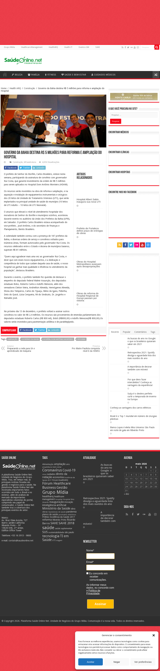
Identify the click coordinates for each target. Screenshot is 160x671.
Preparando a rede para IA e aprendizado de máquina (23, 348)
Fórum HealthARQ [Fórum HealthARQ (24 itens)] (60, 480)
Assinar (100, 604)
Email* (90, 562)
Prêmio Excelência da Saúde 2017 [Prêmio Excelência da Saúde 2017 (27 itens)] (58, 517)
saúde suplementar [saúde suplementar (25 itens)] (63, 528)
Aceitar (90, 662)
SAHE (97, 47)
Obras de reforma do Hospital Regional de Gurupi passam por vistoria (88, 297)
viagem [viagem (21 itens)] (59, 540)
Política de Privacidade (93, 592)
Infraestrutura (30, 162)
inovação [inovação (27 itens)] (68, 502)
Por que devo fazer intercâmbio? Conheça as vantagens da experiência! (140, 382)
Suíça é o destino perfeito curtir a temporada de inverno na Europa (142, 396)
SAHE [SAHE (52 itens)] (54, 523)
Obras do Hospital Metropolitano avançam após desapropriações (89, 264)
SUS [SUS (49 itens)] (45, 532)
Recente (115, 332)
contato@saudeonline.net (21, 540)
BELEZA (17, 74)
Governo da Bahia (30, 339)
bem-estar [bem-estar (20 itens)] (57, 467)
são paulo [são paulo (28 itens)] (69, 532)
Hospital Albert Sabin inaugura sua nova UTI (89, 200)
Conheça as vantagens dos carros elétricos (130, 407)
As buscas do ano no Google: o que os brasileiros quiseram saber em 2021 (142, 341)
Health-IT (68, 47)
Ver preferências (143, 662)
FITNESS (50, 74)
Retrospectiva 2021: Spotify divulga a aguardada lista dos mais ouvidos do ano (142, 355)
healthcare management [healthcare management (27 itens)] (53, 497)
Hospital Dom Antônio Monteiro (58, 339)
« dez (126, 494)
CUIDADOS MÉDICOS (103, 74)
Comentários (140, 332)
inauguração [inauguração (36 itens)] (56, 501)
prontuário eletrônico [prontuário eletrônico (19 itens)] (67, 515)
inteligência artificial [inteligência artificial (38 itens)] (54, 505)
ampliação (13, 339)
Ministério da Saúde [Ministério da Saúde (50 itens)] (56, 508)
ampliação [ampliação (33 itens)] (60, 464)
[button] (153, 635)
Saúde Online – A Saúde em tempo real (5, 74)
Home (3, 88)
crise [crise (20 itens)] (44, 474)
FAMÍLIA (34, 74)
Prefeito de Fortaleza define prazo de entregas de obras (90, 230)
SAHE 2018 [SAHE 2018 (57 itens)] (66, 523)
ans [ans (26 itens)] (68, 464)
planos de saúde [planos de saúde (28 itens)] (50, 514)
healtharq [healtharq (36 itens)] (48, 496)
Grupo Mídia (9, 47)
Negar (117, 662)
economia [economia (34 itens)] (58, 477)
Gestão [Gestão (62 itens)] (62, 487)
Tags (152, 332)
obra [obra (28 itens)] (73, 508)
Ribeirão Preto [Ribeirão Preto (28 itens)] (59, 520)
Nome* (90, 550)
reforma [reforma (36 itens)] (47, 519)
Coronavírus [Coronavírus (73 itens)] (52, 470)
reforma (81, 339)
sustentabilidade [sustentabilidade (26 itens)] (56, 532)
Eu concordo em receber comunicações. (97, 576)
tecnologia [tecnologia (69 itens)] (50, 536)
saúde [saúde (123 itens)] (48, 527)
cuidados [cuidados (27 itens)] (51, 474)
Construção (29, 88)
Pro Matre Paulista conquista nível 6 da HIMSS (83, 348)
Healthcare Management (31, 47)
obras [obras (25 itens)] (45, 512)
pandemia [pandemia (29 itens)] (71, 511)
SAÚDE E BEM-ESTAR (73, 74)
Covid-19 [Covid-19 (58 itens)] (69, 470)
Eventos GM (84, 47)
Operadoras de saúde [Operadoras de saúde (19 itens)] (57, 512)
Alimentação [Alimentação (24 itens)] (48, 464)
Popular (126, 332)
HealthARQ (53, 47)
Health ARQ (15, 88)
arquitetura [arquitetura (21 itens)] (47, 467)
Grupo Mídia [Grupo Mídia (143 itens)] (55, 492)
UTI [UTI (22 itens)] (53, 540)
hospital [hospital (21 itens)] (58, 499)
